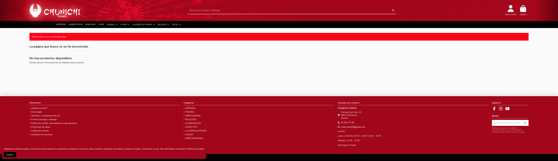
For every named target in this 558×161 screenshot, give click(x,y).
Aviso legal (36, 112)
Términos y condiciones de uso (45, 115)
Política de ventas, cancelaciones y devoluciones (54, 123)
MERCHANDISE (193, 115)
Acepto (10, 154)
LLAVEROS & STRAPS (196, 130)
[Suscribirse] (525, 123)
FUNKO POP (191, 127)
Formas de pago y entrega (43, 119)
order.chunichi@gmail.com (353, 127)
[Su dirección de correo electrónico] (507, 123)
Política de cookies (40, 130)
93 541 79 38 (347, 122)
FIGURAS (189, 112)
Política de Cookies (195, 148)
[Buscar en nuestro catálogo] (393, 10)
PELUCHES (190, 119)
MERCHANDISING (194, 138)
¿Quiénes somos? (39, 108)
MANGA (189, 134)
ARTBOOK (190, 108)
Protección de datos (40, 127)
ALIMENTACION (193, 123)
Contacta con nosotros (41, 134)
